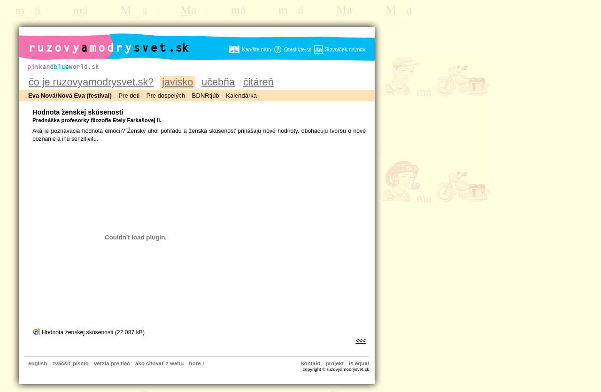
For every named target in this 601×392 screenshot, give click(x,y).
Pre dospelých (165, 95)
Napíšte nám (256, 49)
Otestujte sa (298, 49)
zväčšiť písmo (71, 363)
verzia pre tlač (112, 363)
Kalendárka (241, 95)
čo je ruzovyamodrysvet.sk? (91, 82)
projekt (335, 363)
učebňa (218, 82)
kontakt (310, 363)
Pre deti (128, 95)
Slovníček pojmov (345, 49)
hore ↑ (197, 363)
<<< (361, 341)
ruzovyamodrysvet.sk (97, 40)
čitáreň (258, 82)
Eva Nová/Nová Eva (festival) (70, 95)
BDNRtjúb (205, 95)
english (37, 363)
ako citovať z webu (159, 363)
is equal (359, 363)
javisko (177, 82)
